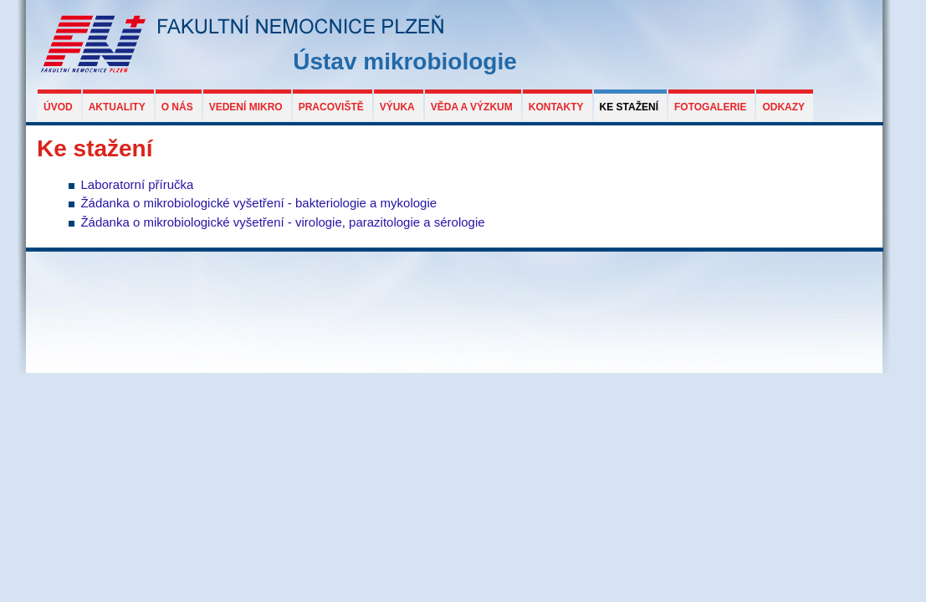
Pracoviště (331, 107)
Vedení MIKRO (246, 107)
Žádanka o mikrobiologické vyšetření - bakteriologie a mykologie (258, 203)
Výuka (397, 107)
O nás (177, 107)
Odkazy (783, 107)
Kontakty (556, 107)
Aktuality (117, 107)
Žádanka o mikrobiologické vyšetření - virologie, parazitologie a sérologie (282, 222)
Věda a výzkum (472, 107)
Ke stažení (629, 107)
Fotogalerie (710, 107)
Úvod (58, 107)
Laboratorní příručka (136, 184)
